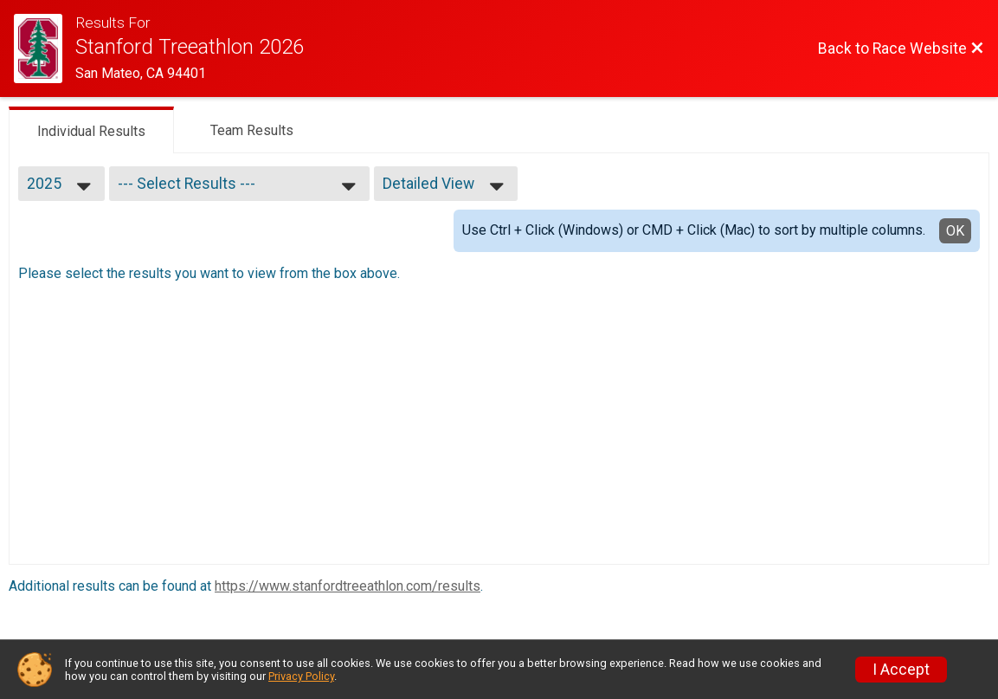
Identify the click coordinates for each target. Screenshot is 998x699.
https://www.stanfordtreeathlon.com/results (347, 586)
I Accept (901, 669)
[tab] (91, 130)
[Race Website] (44, 48)
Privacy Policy (301, 676)
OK (955, 231)
